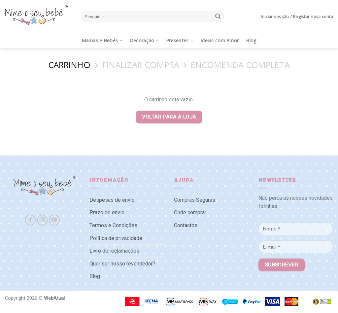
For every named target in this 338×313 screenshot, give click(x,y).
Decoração (144, 40)
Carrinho (69, 65)
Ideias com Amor (219, 40)
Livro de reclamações (114, 251)
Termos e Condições (113, 225)
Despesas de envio (112, 200)
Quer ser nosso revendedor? (122, 264)
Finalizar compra (140, 65)
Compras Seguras (194, 200)
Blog (251, 40)
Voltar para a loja (169, 117)
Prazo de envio (106, 212)
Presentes (179, 40)
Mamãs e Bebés (102, 40)
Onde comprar (190, 212)
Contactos (185, 225)
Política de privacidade (115, 238)
